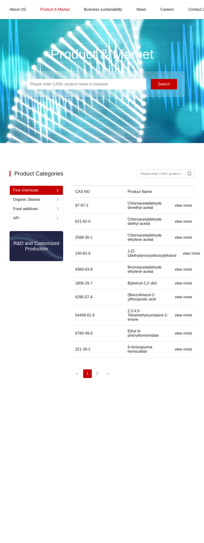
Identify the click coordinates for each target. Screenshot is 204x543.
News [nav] (141, 9)
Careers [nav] (167, 9)
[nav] (36, 190)
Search (164, 84)
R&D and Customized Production (36, 246)
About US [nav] (18, 9)
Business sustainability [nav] (103, 9)
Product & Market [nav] (55, 9)
